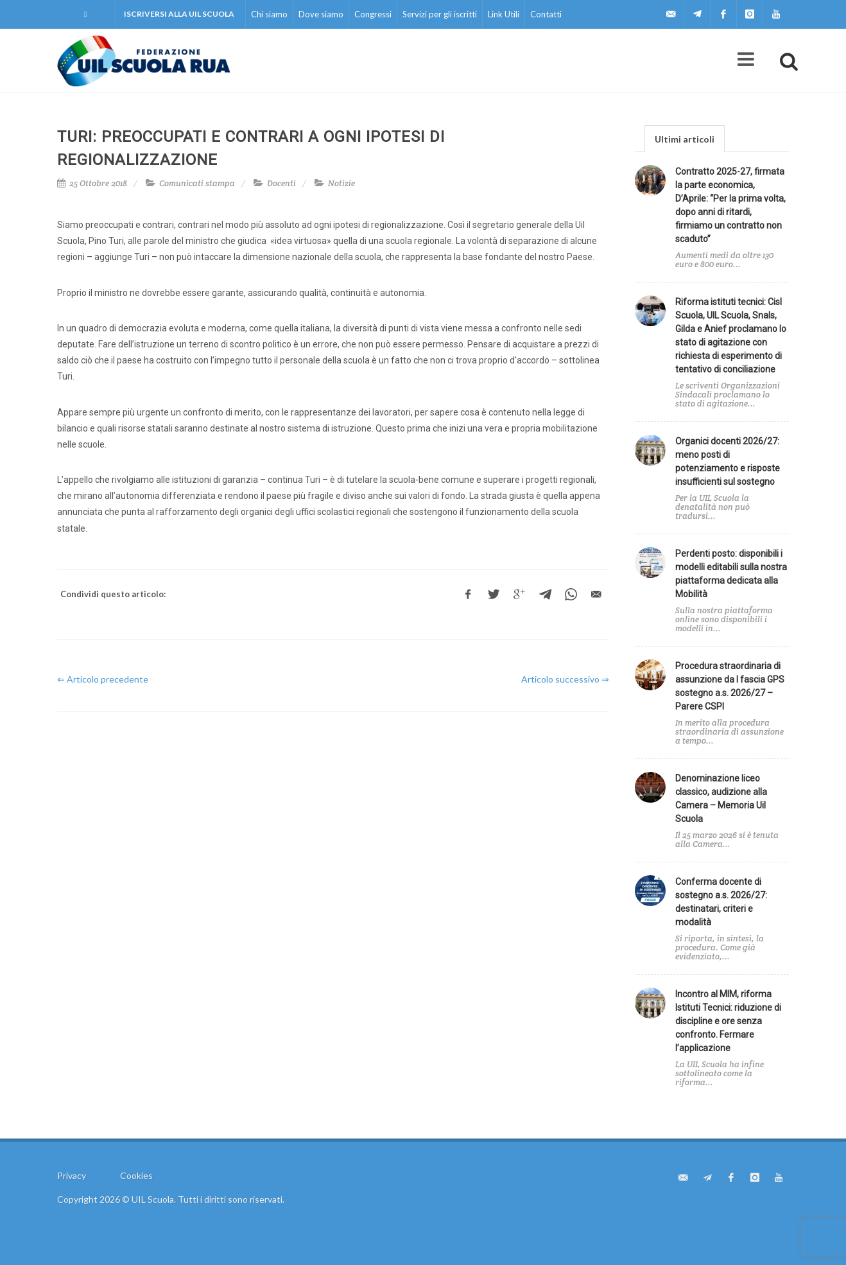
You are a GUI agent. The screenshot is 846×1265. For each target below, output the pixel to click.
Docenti (281, 183)
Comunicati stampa (197, 183)
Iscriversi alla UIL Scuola (179, 14)
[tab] (684, 138)
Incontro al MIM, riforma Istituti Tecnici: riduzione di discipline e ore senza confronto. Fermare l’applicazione (728, 1021)
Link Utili (503, 14)
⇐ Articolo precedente (102, 679)
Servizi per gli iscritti (439, 14)
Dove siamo (320, 14)
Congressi (373, 14)
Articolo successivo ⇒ (565, 679)
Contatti (546, 14)
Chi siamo (269, 14)
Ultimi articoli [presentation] (684, 139)
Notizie (341, 183)
